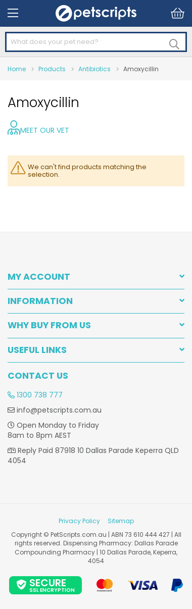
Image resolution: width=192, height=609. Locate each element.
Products (52, 69)
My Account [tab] (39, 277)
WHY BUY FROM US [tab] (49, 325)
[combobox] (96, 42)
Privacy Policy (79, 521)
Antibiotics (94, 69)
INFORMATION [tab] (40, 301)
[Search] (174, 44)
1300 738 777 (35, 395)
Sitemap (121, 521)
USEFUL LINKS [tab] (37, 350)
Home (17, 69)
